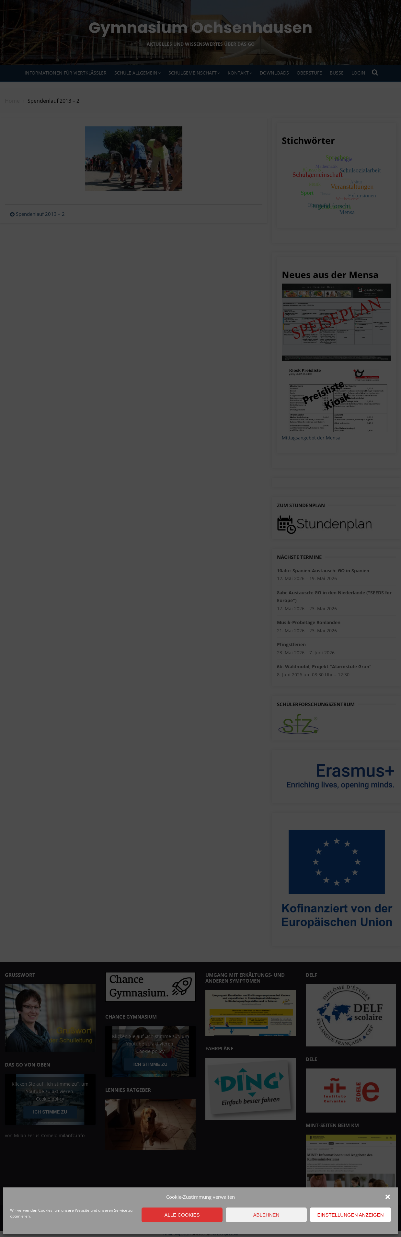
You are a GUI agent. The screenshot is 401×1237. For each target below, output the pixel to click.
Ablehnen (266, 1215)
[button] (387, 1197)
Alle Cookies (182, 1215)
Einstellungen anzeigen (350, 1215)
